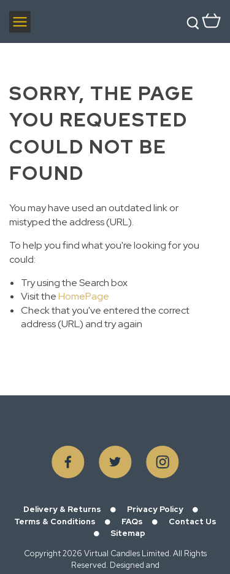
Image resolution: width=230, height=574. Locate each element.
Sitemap (127, 533)
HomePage (83, 296)
